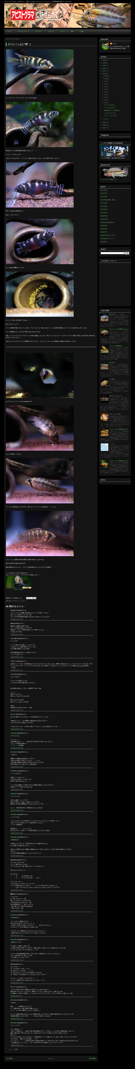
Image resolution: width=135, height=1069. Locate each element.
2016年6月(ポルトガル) (108, 235)
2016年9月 (104, 225)
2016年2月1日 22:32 (17, 657)
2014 (104, 125)
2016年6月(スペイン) (107, 238)
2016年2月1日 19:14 (17, 619)
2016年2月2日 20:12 (17, 833)
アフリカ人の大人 (109, 105)
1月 (106, 119)
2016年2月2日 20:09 (17, 810)
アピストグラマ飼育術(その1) (118, 329)
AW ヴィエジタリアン (116, 396)
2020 (104, 63)
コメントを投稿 (13, 1049)
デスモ (114, 43)
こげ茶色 (112, 379)
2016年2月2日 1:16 (16, 670)
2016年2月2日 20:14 (17, 856)
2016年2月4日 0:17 (16, 996)
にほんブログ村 (18, 589)
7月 (106, 89)
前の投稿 (92, 1058)
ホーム (9, 31)
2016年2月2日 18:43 (17, 729)
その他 (81, 31)
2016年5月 (104, 242)
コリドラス (51, 31)
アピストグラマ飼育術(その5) (118, 461)
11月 (106, 78)
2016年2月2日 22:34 (17, 911)
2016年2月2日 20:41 (17, 890)
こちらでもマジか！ (110, 113)
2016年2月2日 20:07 (17, 789)
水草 (72, 31)
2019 (104, 65)
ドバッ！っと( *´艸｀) (110, 115)
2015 (104, 122)
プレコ (62, 31)
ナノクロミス (22, 601)
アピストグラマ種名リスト (109, 179)
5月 (106, 94)
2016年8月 (104, 229)
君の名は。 (112, 362)
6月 (106, 92)
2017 (104, 71)
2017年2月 (104, 209)
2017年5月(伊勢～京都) (108, 200)
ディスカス (38, 31)
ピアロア (15, 601)
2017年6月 (104, 196)
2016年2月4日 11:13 (17, 1045)
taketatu (13, 714)
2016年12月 (104, 216)
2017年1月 (104, 213)
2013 (104, 128)
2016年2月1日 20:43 (17, 634)
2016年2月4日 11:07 (17, 1018)
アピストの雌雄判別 (115, 346)
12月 (106, 76)
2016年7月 (104, 232)
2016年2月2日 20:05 (17, 767)
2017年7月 (104, 193)
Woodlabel (14, 733)
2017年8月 (104, 190)
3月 (106, 100)
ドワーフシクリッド (23, 31)
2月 (106, 102)
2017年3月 (104, 206)
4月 (106, 97)
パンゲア (112, 444)
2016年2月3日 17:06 (17, 935)
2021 (104, 60)
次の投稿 (9, 1058)
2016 (104, 73)
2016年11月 (104, 219)
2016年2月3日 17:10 (17, 960)
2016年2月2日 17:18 (17, 710)
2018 (104, 68)
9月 (106, 84)
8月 (106, 86)
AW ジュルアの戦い (115, 414)
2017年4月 (104, 203)
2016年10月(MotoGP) (107, 222)
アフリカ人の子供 (109, 107)
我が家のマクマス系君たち (112, 110)
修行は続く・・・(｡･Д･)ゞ (117, 314)
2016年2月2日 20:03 (17, 748)
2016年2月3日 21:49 (17, 983)
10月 (106, 81)
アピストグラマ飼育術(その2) (118, 429)
